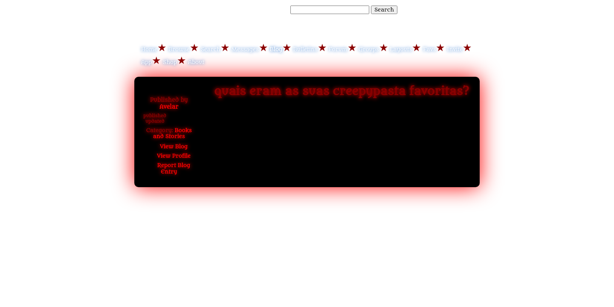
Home (149, 49)
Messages (245, 49)
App (146, 62)
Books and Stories (172, 133)
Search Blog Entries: (260, 9)
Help (423, 9)
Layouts (401, 49)
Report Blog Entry (169, 168)
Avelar (169, 107)
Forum (338, 49)
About (196, 62)
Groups (369, 49)
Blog (276, 49)
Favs (429, 49)
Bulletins (305, 49)
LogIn (442, 9)
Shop (170, 62)
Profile (169, 155)
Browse (179, 49)
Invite (455, 49)
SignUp (465, 9)
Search (384, 9)
